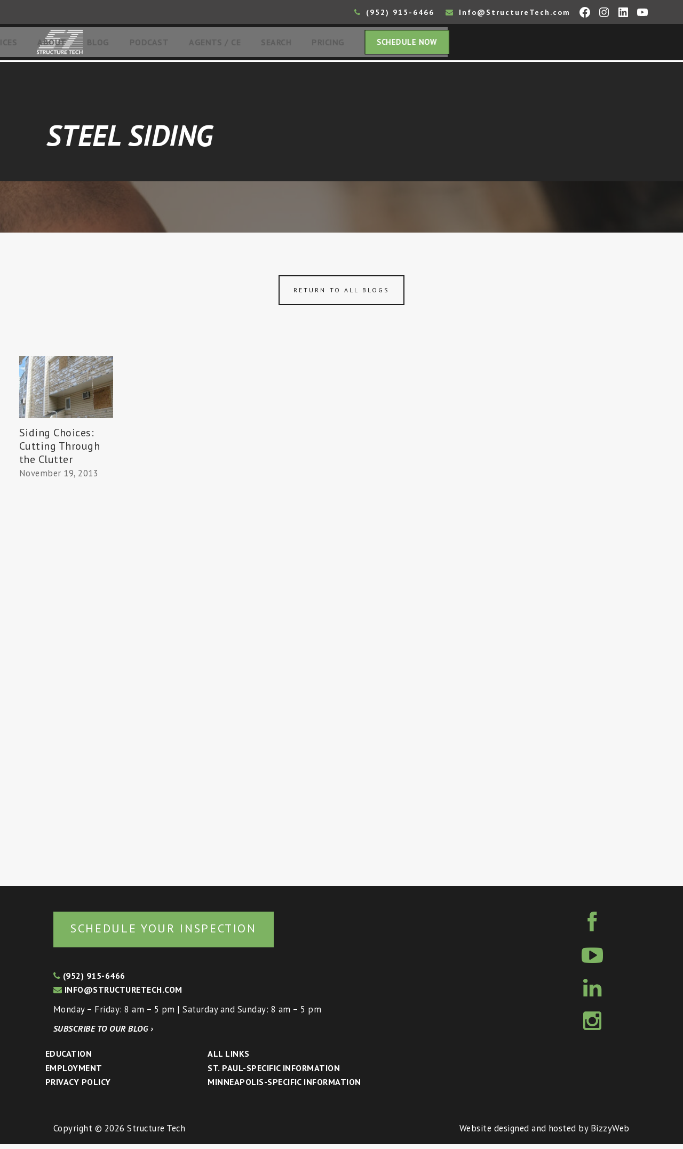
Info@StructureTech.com (508, 12)
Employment (73, 1072)
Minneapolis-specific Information (284, 1086)
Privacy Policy (78, 1086)
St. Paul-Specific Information (274, 1072)
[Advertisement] (66, 681)
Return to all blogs (341, 293)
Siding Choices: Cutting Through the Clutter (59, 449)
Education (68, 1058)
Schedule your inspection (179, 932)
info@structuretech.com (117, 994)
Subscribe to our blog (103, 1033)
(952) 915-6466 (394, 12)
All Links (228, 1058)
